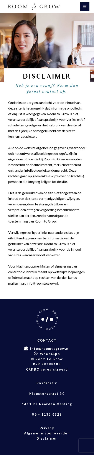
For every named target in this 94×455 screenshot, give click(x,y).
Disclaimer (47, 438)
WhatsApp (50, 354)
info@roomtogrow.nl (42, 283)
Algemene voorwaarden (47, 433)
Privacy (47, 428)
